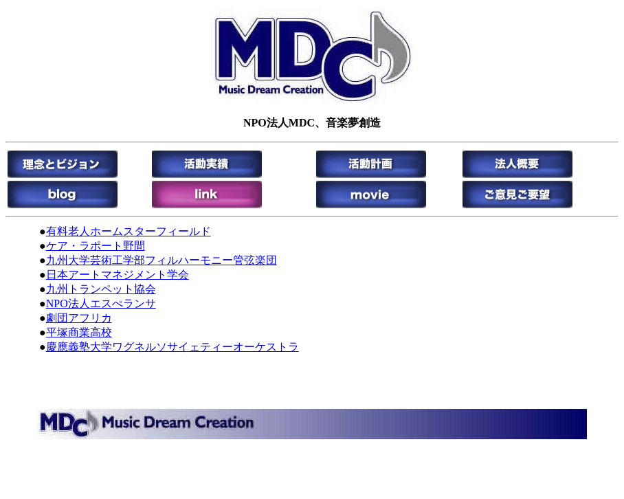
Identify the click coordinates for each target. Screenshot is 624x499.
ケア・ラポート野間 (95, 246)
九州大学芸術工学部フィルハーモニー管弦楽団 (161, 260)
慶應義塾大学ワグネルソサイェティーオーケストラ (172, 347)
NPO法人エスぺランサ (101, 303)
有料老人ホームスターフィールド (128, 231)
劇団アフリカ (79, 318)
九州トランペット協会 (101, 289)
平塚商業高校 (79, 332)
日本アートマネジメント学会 (117, 274)
